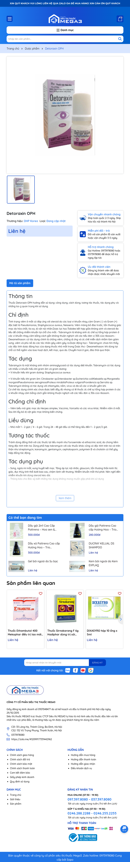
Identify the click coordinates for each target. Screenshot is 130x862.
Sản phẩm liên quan (31, 583)
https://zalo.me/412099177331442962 (31, 739)
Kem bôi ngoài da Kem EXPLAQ (103, 563)
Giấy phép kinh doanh (22, 777)
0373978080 (17, 734)
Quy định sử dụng (19, 781)
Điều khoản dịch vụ (81, 768)
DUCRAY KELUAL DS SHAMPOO (101, 545)
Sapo (70, 859)
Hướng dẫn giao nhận (83, 763)
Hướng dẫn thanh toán (83, 759)
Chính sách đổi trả (20, 759)
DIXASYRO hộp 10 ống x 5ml (102, 632)
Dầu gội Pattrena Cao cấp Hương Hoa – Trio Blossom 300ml (102, 527)
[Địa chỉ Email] (65, 662)
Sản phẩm (15, 803)
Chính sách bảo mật (21, 763)
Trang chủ (15, 794)
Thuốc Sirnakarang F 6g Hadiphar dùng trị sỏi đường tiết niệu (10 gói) (63, 632)
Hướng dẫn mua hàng (83, 755)
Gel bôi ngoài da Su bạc (43, 561)
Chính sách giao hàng (22, 755)
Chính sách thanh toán (22, 768)
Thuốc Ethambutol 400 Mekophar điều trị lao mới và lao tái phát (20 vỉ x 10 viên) (24, 632)
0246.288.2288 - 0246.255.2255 (92, 813)
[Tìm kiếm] (120, 38)
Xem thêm (65, 498)
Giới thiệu (15, 799)
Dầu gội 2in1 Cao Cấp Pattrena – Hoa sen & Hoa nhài (41, 527)
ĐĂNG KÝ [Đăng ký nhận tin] (97, 662)
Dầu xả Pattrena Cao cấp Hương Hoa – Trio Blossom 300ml (44, 545)
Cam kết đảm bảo (20, 772)
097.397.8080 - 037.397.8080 (89, 799)
